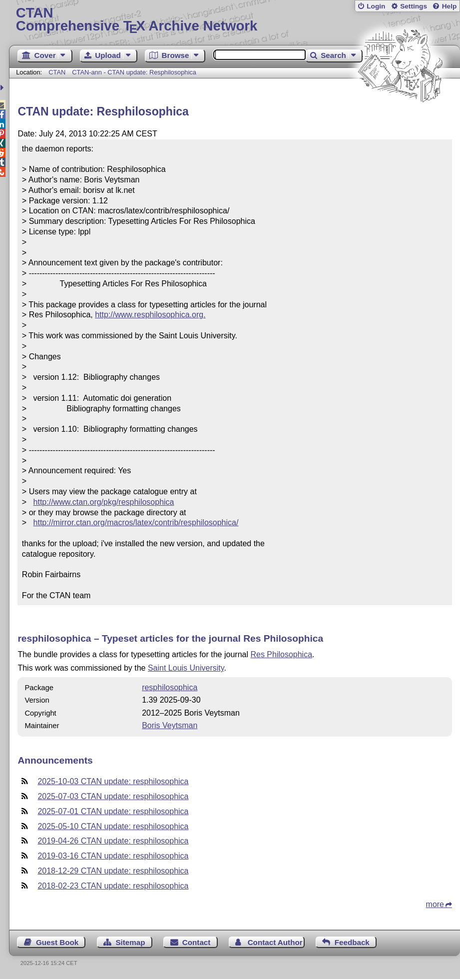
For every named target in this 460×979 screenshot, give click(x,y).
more (435, 904)
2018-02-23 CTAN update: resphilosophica (112, 886)
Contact (196, 942)
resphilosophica (169, 687)
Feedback (352, 942)
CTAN (56, 72)
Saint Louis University (186, 668)
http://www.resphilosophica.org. (150, 314)
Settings (413, 6)
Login (376, 6)
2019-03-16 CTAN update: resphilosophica (112, 856)
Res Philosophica (281, 654)
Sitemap (130, 942)
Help (449, 6)
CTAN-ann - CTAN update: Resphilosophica (134, 72)
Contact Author (275, 942)
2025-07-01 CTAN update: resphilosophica (112, 811)
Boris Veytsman (169, 725)
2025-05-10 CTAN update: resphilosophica (112, 826)
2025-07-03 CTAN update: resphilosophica (112, 796)
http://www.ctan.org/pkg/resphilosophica (103, 502)
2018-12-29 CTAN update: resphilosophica (112, 871)
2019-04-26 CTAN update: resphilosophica (112, 841)
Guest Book (57, 942)
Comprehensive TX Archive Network (235, 19)
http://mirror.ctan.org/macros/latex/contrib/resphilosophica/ (136, 522)
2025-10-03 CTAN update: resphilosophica (112, 781)
